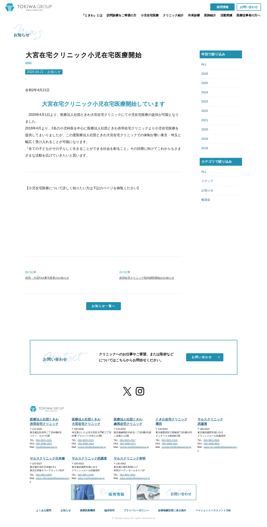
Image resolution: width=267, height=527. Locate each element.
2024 (204, 92)
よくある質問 (43, 510)
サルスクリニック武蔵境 (89, 458)
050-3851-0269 (44, 475)
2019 (204, 138)
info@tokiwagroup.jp (46, 447)
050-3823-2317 (128, 440)
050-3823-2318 (169, 440)
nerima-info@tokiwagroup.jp (134, 447)
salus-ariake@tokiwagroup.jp (135, 478)
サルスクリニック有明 (129, 458)
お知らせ (207, 190)
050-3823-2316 (44, 440)
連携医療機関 (87, 510)
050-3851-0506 (211, 440)
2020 (204, 129)
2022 (204, 110)
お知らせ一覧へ (103, 306)
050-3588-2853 (86, 443)
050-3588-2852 (44, 443)
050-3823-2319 (86, 440)
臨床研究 (109, 510)
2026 (204, 73)
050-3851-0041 (128, 475)
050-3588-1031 (170, 443)
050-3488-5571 (128, 443)
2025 (204, 83)
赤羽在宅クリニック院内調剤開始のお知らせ (146, 277)
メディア (207, 181)
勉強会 (205, 199)
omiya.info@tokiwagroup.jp (92, 447)
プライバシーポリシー (136, 510)
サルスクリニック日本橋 (47, 458)
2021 (204, 120)
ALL (204, 64)
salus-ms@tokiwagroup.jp (91, 478)
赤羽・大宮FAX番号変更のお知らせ (47, 277)
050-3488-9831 (212, 443)
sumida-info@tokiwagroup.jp (176, 447)
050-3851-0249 (86, 475)
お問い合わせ (206, 357)
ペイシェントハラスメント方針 (213, 510)
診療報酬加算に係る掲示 (172, 510)
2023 (204, 101)
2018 (204, 148)
